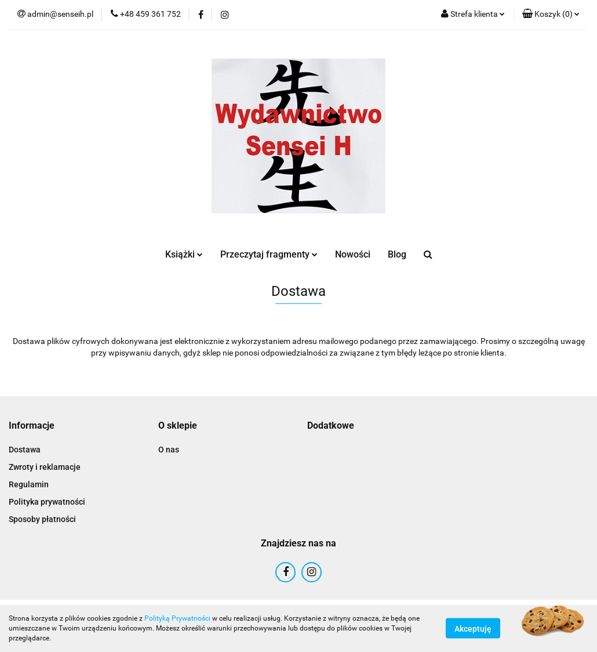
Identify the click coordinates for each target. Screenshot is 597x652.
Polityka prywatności (47, 501)
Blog (397, 254)
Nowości (352, 254)
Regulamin (29, 484)
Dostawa (25, 449)
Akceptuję (473, 628)
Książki (184, 254)
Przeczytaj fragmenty (269, 254)
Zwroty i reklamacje (45, 467)
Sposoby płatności (42, 519)
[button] (551, 14)
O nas (168, 449)
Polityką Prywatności (177, 618)
